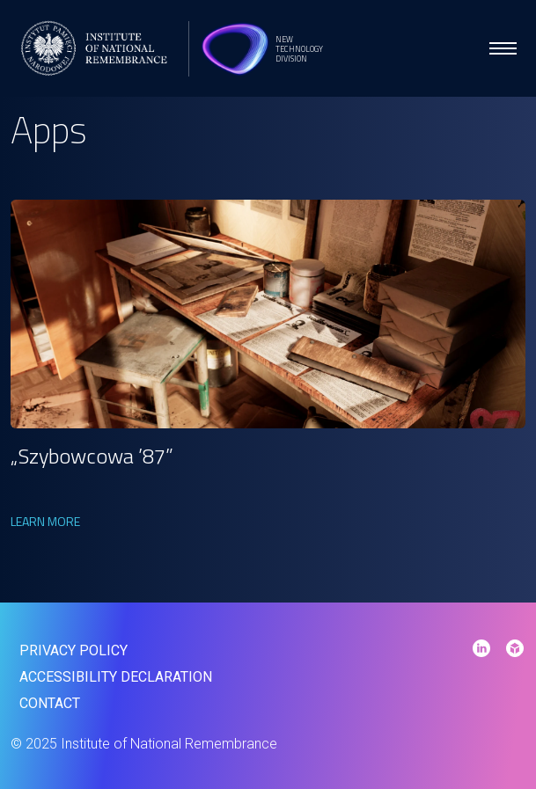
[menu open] (503, 48)
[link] (268, 314)
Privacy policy (73, 650)
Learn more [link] (45, 521)
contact (49, 703)
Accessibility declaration (115, 676)
